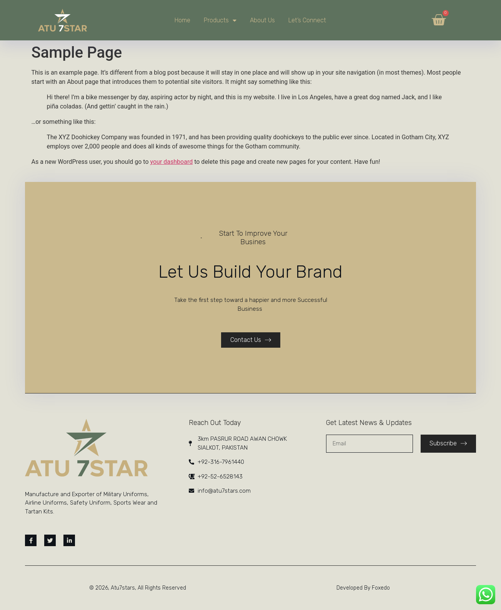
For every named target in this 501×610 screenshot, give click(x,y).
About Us (262, 20)
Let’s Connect (307, 20)
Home (182, 20)
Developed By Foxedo (363, 588)
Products (220, 20)
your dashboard (171, 161)
